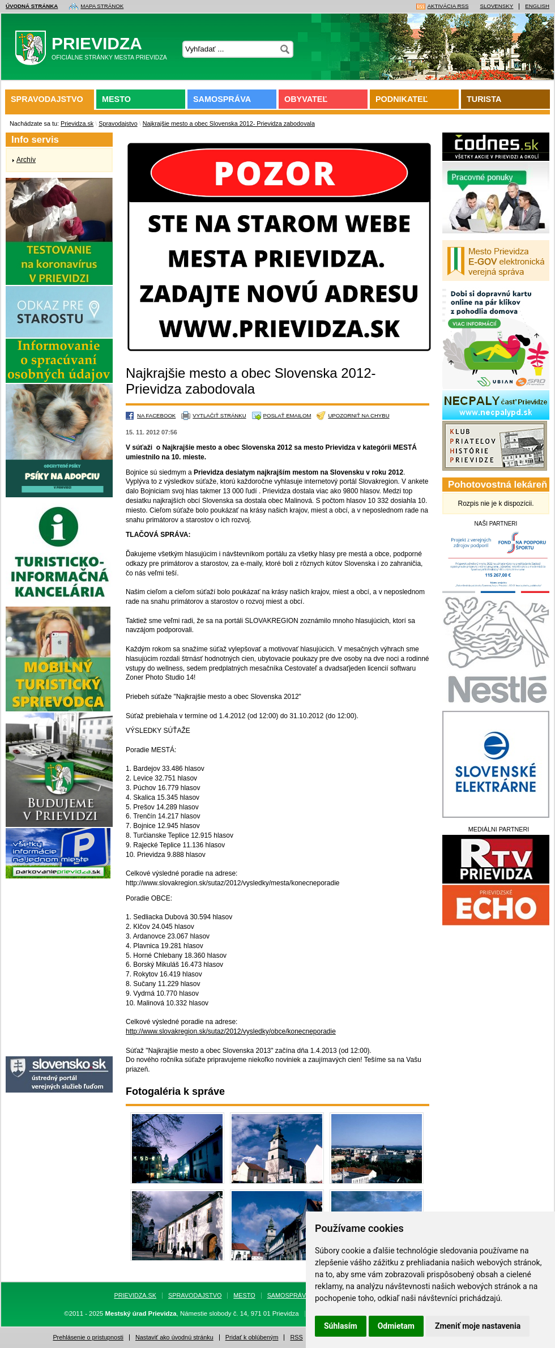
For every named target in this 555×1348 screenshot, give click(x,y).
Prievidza (94, 50)
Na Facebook (156, 415)
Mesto (116, 99)
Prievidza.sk (77, 123)
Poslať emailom (287, 415)
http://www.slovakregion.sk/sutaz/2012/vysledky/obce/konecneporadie (231, 1031)
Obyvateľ (305, 99)
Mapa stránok (101, 6)
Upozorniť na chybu (358, 415)
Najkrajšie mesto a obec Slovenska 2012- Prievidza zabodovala (229, 123)
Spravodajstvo (47, 99)
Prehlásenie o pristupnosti (88, 1337)
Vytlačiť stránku (219, 415)
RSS (296, 1337)
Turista (484, 99)
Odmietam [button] (396, 1325)
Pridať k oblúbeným (252, 1337)
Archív (26, 160)
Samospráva (222, 99)
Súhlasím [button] (340, 1325)
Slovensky (496, 6)
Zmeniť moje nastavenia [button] (477, 1325)
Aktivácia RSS (448, 6)
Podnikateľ (401, 99)
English (537, 6)
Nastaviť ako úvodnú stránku (174, 1337)
